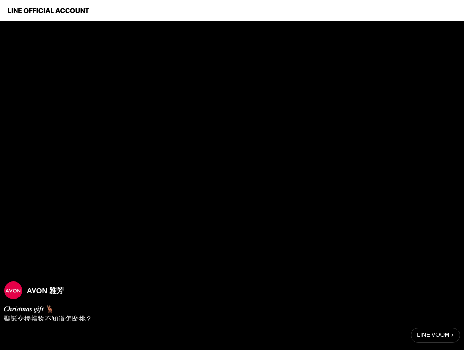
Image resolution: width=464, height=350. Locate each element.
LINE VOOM (433, 335)
